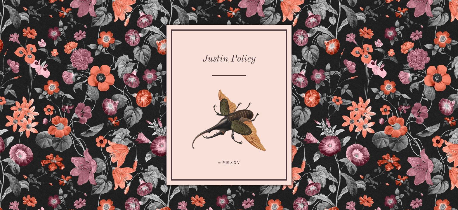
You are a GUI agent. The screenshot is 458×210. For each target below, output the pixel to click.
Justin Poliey (229, 59)
